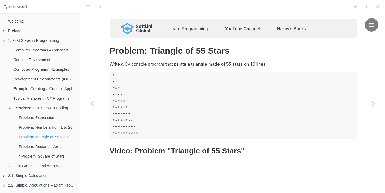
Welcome (16, 21)
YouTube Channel (242, 15)
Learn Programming (188, 15)
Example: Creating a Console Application (46, 89)
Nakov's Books (291, 15)
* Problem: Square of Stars (42, 156)
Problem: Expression (36, 118)
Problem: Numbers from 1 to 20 (45, 127)
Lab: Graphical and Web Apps (36, 166)
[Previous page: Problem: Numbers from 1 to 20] (92, 103)
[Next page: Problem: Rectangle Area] (373, 103)
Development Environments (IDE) (42, 79)
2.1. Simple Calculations (26, 175)
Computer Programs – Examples (41, 69)
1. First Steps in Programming (31, 40)
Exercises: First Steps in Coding (38, 108)
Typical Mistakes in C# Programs (41, 98)
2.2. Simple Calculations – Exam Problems (41, 185)
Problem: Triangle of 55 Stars (44, 137)
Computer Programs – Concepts (40, 50)
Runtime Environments (32, 60)
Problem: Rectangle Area (40, 146)
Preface (12, 31)
